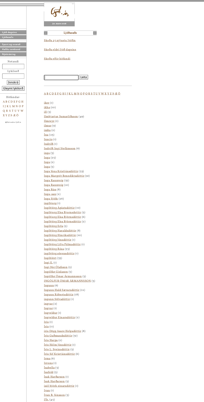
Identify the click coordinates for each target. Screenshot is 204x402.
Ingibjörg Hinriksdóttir (60, 235)
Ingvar (48, 308)
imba (47, 130)
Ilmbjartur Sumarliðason (61, 117)
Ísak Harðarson (54, 377)
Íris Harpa (51, 340)
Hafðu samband (11, 49)
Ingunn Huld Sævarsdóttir (62, 290)
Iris (46, 322)
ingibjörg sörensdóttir (59, 254)
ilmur (48, 126)
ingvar (48, 304)
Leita (83, 77)
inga (47, 153)
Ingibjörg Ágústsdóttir (59, 208)
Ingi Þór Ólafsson (56, 267)
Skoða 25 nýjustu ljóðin (60, 41)
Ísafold (48, 372)
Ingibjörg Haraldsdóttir (60, 231)
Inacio (48, 139)
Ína (46, 135)
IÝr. (46, 400)
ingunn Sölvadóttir (57, 299)
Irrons (48, 363)
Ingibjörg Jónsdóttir (58, 240)
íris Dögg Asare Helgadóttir (62, 331)
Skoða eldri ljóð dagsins (60, 50)
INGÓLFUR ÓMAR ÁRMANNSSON (67, 281)
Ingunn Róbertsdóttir (59, 295)
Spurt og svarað (11, 44)
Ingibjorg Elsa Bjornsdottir (62, 212)
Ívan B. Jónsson (54, 395)
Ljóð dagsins (9, 32)
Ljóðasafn (7, 37)
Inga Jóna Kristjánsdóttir (61, 171)
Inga (47, 158)
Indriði (49, 144)
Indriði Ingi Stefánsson (60, 149)
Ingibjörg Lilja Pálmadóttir (62, 244)
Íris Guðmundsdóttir (58, 336)
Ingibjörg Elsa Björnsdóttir (62, 222)
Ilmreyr (49, 121)
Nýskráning (9, 54)
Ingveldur (50, 313)
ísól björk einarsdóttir (59, 386)
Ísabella (49, 368)
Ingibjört (50, 258)
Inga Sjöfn (51, 199)
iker (47, 103)
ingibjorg (50, 203)
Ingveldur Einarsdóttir (59, 317)
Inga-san (50, 194)
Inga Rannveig (53, 180)
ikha (47, 107)
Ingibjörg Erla (53, 226)
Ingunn (49, 285)
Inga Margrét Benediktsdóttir (64, 176)
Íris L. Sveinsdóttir (57, 349)
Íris (46, 327)
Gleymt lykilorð (13, 88)
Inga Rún (50, 190)
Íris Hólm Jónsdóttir (58, 345)
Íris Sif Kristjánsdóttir (59, 354)
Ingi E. (48, 263)
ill (45, 112)
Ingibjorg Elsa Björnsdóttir (62, 217)
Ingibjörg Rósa (54, 249)
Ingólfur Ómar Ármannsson (63, 276)
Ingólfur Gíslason (56, 272)
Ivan (47, 391)
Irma (47, 359)
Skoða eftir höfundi (57, 59)
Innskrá (13, 82)
